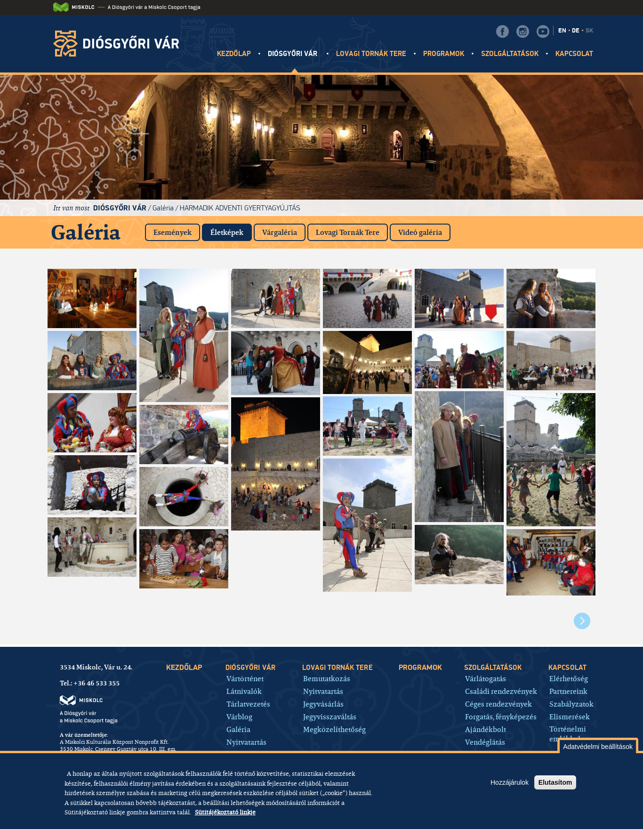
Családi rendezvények (501, 691)
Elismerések (569, 716)
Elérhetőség (568, 678)
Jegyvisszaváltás (329, 716)
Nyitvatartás (246, 742)
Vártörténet (245, 678)
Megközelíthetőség (334, 729)
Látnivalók (244, 691)
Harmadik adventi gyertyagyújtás (240, 207)
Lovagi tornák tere (371, 53)
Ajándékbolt (485, 729)
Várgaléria (279, 232)
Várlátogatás (485, 678)
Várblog (239, 716)
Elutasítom (555, 782)
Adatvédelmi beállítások (598, 746)
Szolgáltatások (510, 53)
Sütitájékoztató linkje (225, 812)
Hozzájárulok (509, 782)
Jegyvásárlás (323, 704)
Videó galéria (420, 232)
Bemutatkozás (326, 678)
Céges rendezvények (498, 704)
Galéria (163, 207)
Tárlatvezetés (248, 704)
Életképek (231, 230)
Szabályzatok (571, 704)
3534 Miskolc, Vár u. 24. (96, 667)
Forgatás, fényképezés (501, 716)
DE (575, 30)
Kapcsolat (574, 53)
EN (562, 30)
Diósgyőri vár (294, 53)
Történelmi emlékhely (567, 734)
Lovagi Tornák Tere (347, 232)
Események (172, 232)
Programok (443, 53)
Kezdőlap (234, 53)
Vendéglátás (485, 742)
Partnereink (568, 691)
